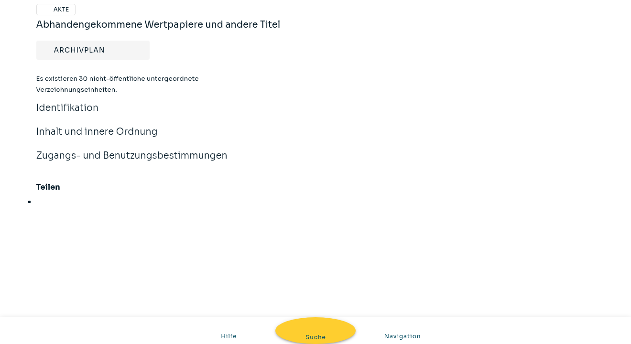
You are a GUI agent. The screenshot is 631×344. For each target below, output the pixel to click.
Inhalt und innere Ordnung (97, 138)
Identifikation (67, 114)
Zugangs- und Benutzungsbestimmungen (132, 162)
